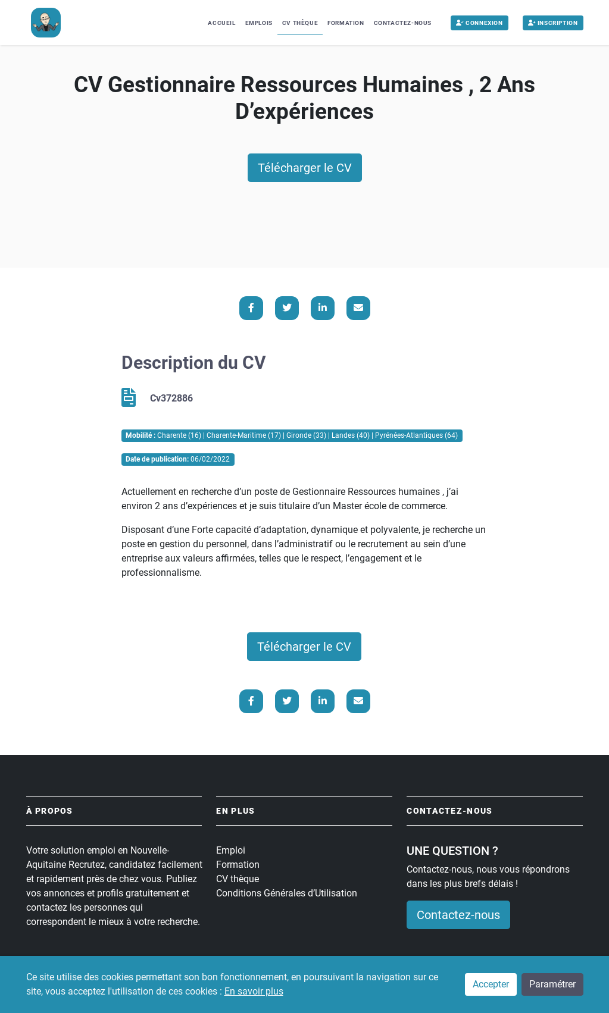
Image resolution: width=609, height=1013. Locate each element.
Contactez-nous (403, 23)
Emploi (230, 850)
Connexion (479, 23)
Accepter (491, 984)
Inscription (553, 23)
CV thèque (237, 879)
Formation (345, 23)
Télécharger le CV (305, 168)
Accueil (221, 23)
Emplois (259, 23)
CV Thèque (300, 23)
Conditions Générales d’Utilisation (286, 893)
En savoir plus (253, 992)
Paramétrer (552, 984)
